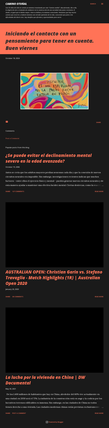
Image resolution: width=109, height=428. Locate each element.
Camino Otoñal (16, 4)
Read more (99, 191)
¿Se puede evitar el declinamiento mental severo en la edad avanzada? (49, 158)
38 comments (17, 297)
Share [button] (98, 122)
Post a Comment (12, 138)
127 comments (18, 191)
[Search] (93, 4)
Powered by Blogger (54, 422)
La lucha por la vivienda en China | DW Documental (45, 380)
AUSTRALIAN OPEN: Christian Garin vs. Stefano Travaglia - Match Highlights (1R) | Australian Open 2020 (54, 277)
